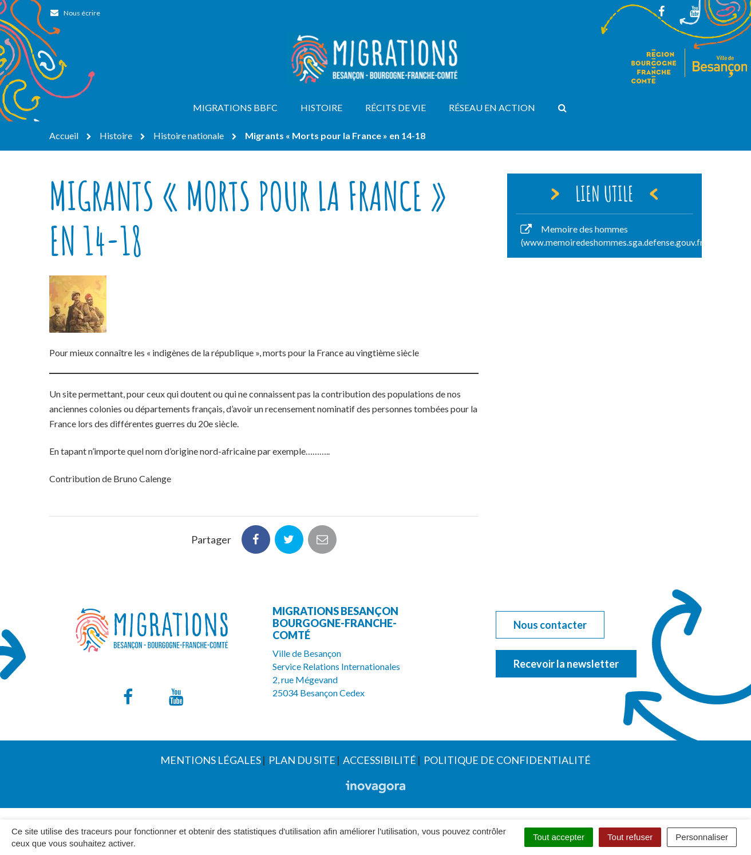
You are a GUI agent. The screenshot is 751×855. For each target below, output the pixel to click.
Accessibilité (379, 760)
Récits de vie (395, 107)
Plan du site (301, 760)
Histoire (321, 107)
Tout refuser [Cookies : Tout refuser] (630, 837)
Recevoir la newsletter (566, 663)
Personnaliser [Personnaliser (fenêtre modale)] (701, 837)
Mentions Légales (210, 760)
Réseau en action (492, 107)
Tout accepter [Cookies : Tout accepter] (558, 837)
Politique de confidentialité (507, 760)
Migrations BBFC (235, 107)
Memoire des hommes (610, 235)
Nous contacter (550, 624)
